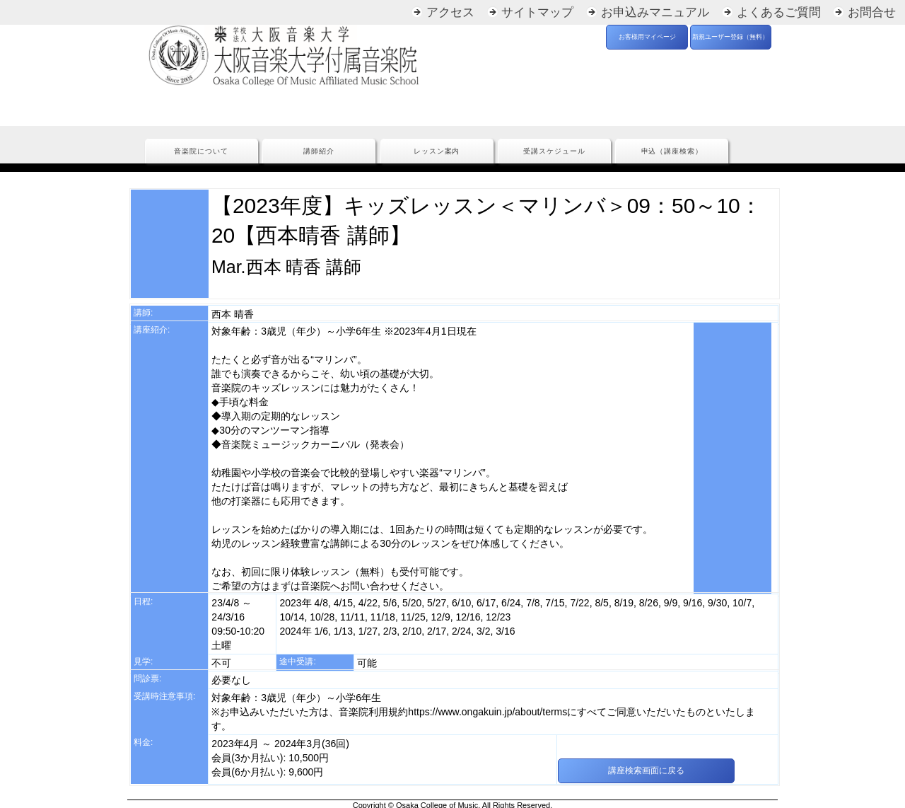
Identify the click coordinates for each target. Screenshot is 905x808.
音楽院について (201, 151)
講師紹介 (318, 151)
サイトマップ (537, 12)
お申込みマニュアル (655, 12)
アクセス (450, 12)
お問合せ (872, 12)
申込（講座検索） (672, 151)
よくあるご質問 (779, 12)
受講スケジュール (554, 151)
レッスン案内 (437, 151)
